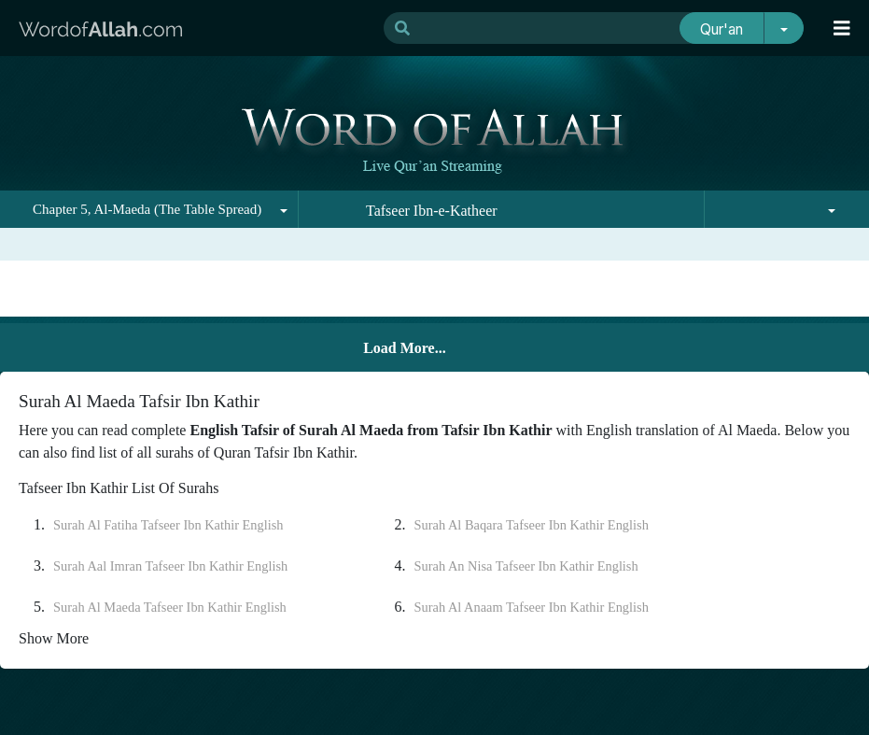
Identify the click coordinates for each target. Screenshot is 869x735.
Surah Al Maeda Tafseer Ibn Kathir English (170, 607)
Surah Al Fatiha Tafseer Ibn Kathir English (168, 524)
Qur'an (721, 29)
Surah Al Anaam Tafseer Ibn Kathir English (531, 607)
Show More (54, 638)
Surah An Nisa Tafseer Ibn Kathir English (526, 565)
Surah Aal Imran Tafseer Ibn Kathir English (170, 565)
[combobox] (149, 209)
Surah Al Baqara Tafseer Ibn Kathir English (531, 524)
